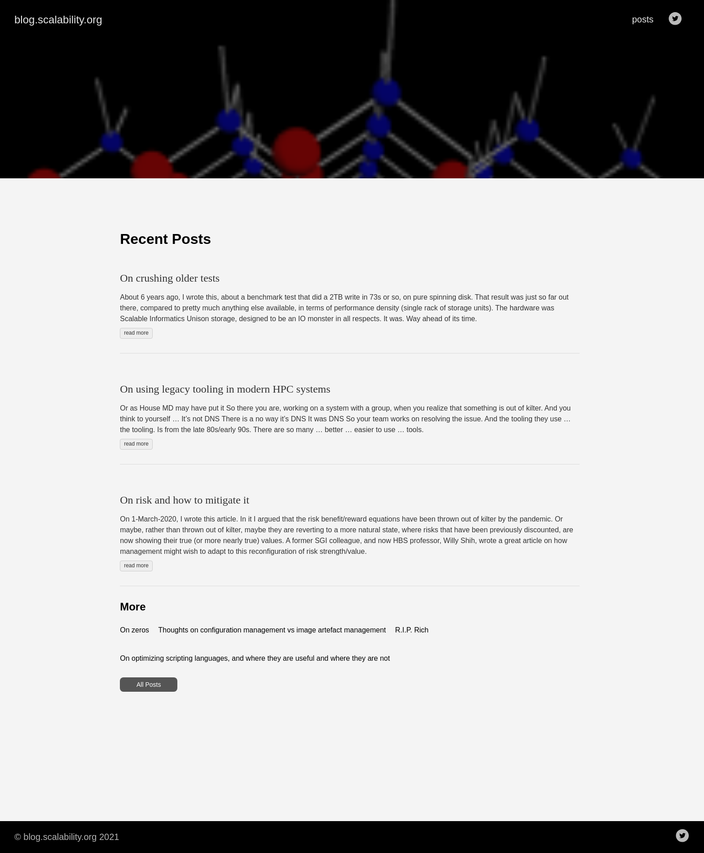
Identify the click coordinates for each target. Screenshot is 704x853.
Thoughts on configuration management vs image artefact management (272, 630)
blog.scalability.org (58, 19)
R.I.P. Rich (411, 630)
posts (643, 19)
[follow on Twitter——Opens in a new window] (678, 19)
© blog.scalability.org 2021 (66, 837)
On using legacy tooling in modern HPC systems (225, 389)
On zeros (134, 630)
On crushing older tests (170, 278)
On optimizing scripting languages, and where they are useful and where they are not (255, 658)
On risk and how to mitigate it (184, 500)
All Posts (148, 684)
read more (136, 333)
